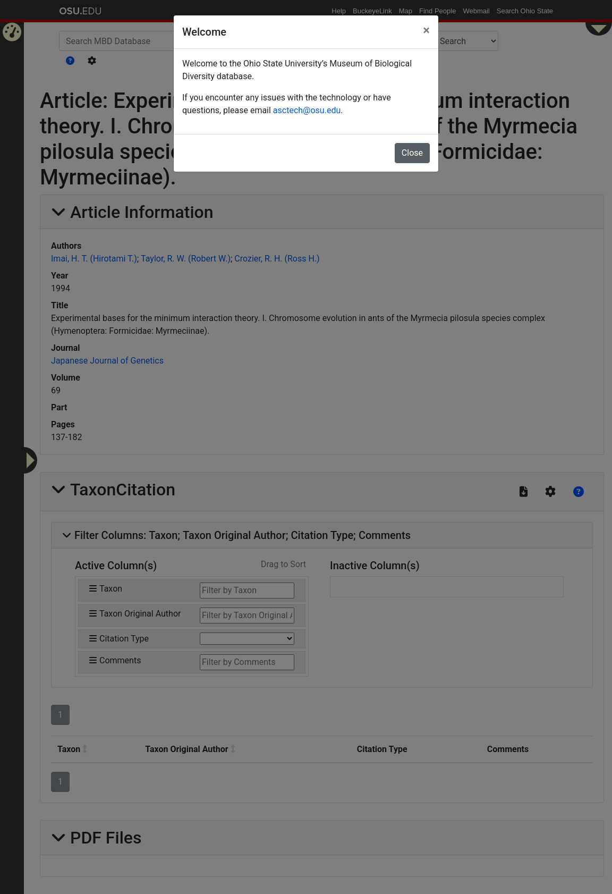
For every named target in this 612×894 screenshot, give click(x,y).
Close (412, 153)
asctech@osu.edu (307, 110)
